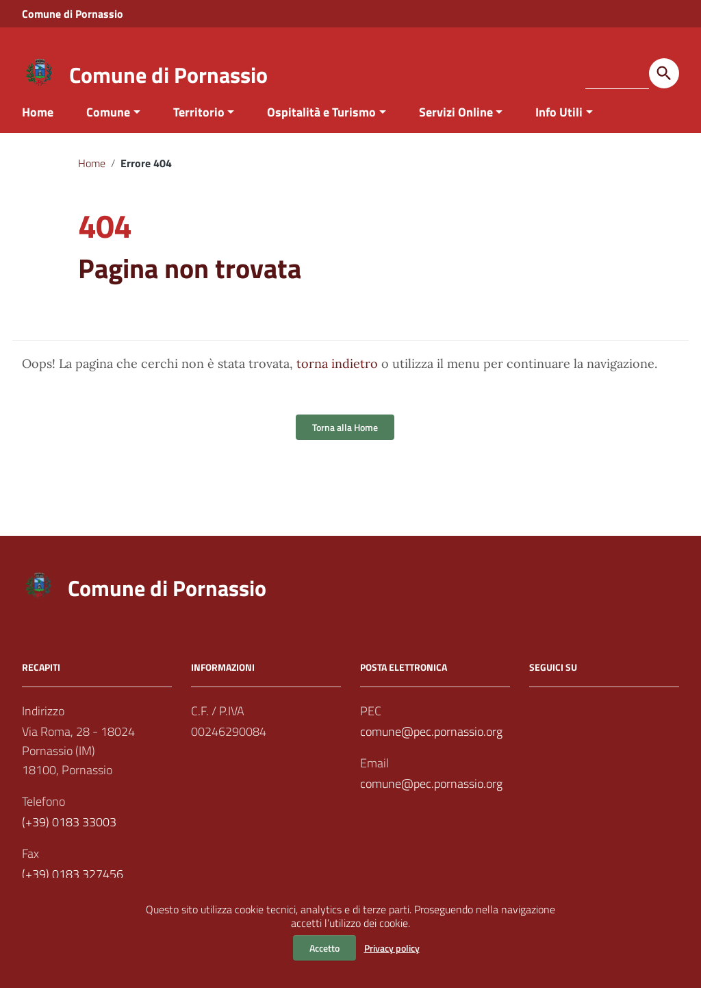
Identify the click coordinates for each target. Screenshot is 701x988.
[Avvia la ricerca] (664, 73)
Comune (108, 132)
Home (37, 132)
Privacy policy (392, 948)
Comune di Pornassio (168, 74)
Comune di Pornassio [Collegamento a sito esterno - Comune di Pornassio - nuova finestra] (72, 13)
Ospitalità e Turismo (321, 132)
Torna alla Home (345, 448)
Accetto (324, 948)
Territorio (199, 132)
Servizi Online (456, 132)
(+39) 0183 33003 (69, 843)
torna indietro (337, 385)
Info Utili (559, 132)
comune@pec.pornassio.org (431, 752)
